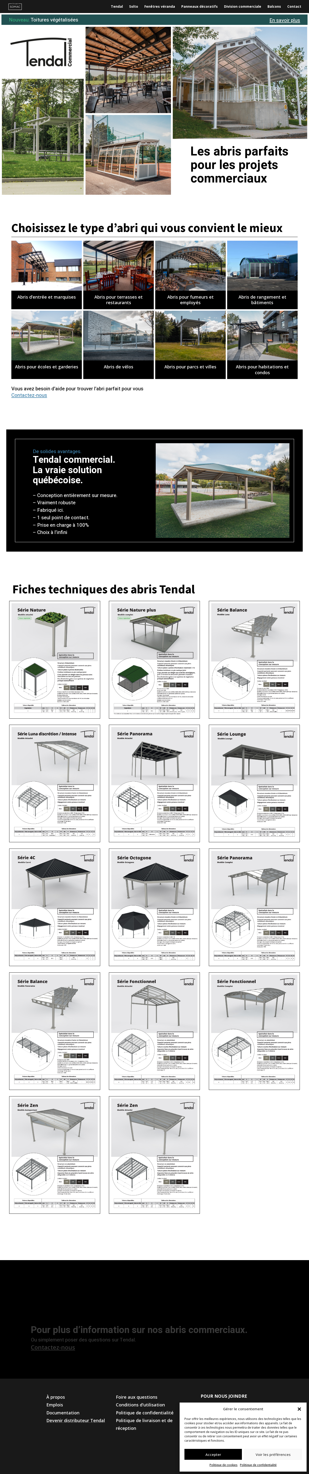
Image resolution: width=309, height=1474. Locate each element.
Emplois (54, 1405)
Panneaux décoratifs (199, 7)
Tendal (117, 7)
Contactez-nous (29, 395)
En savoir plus (284, 20)
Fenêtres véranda (159, 7)
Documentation (62, 1413)
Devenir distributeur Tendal (75, 1420)
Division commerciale (242, 7)
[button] (299, 1409)
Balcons (274, 7)
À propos (55, 1397)
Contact (294, 7)
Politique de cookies (224, 1465)
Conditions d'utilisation (140, 1405)
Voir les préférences (273, 1454)
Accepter (213, 1454)
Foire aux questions (136, 1397)
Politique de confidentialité (258, 1465)
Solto (133, 7)
